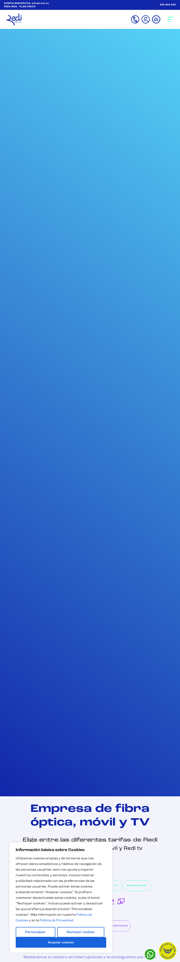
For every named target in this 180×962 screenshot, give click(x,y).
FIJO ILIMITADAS (116, 926)
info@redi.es (40, 3)
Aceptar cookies (61, 942)
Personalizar (35, 932)
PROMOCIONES (137, 885)
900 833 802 (168, 5)
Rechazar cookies (81, 932)
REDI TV (113, 885)
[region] (60, 897)
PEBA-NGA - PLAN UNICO (20, 6)
